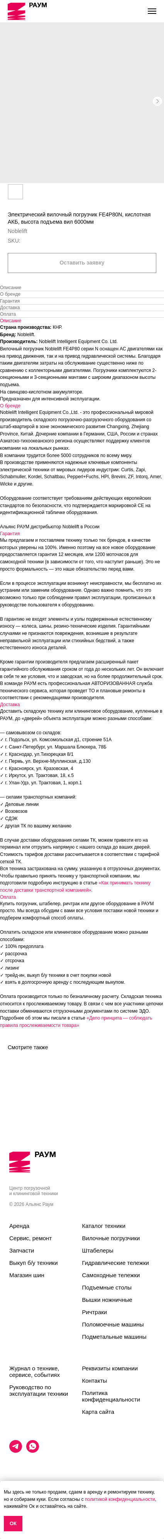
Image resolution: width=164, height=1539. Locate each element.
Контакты (94, 1380)
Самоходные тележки (111, 1275)
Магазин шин (26, 1275)
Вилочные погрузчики (111, 1238)
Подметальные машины (114, 1336)
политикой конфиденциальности (120, 1499)
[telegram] (15, 1450)
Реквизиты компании (110, 1368)
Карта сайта (98, 1411)
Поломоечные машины (113, 1324)
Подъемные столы (107, 1287)
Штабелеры (97, 1250)
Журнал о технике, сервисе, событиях (34, 1371)
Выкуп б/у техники (33, 1262)
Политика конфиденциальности (111, 1396)
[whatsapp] (32, 1450)
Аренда (19, 1225)
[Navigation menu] (152, 11)
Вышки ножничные (107, 1299)
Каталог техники (104, 1225)
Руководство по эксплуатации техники (38, 1390)
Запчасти (21, 1250)
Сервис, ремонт (30, 1238)
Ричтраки (94, 1312)
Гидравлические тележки (115, 1262)
